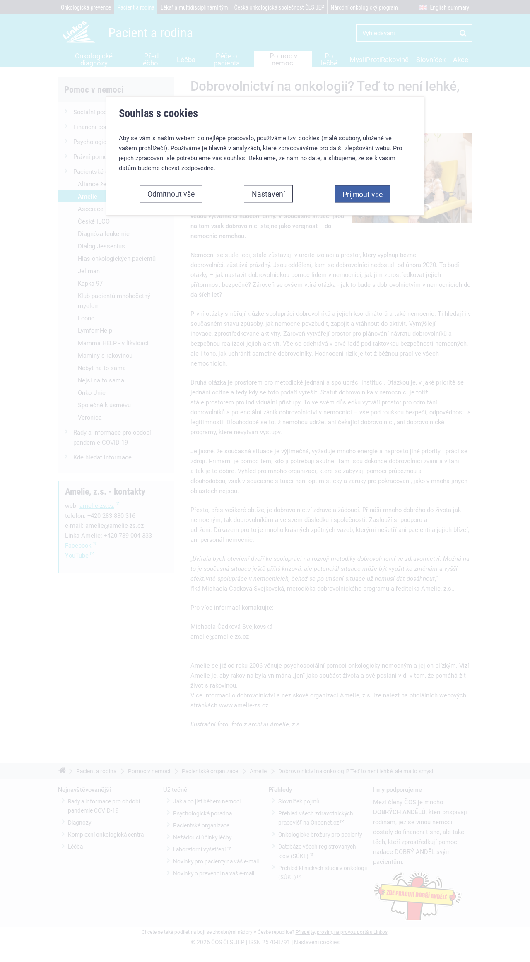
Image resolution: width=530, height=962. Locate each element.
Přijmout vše (362, 194)
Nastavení (268, 194)
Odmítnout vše (171, 194)
